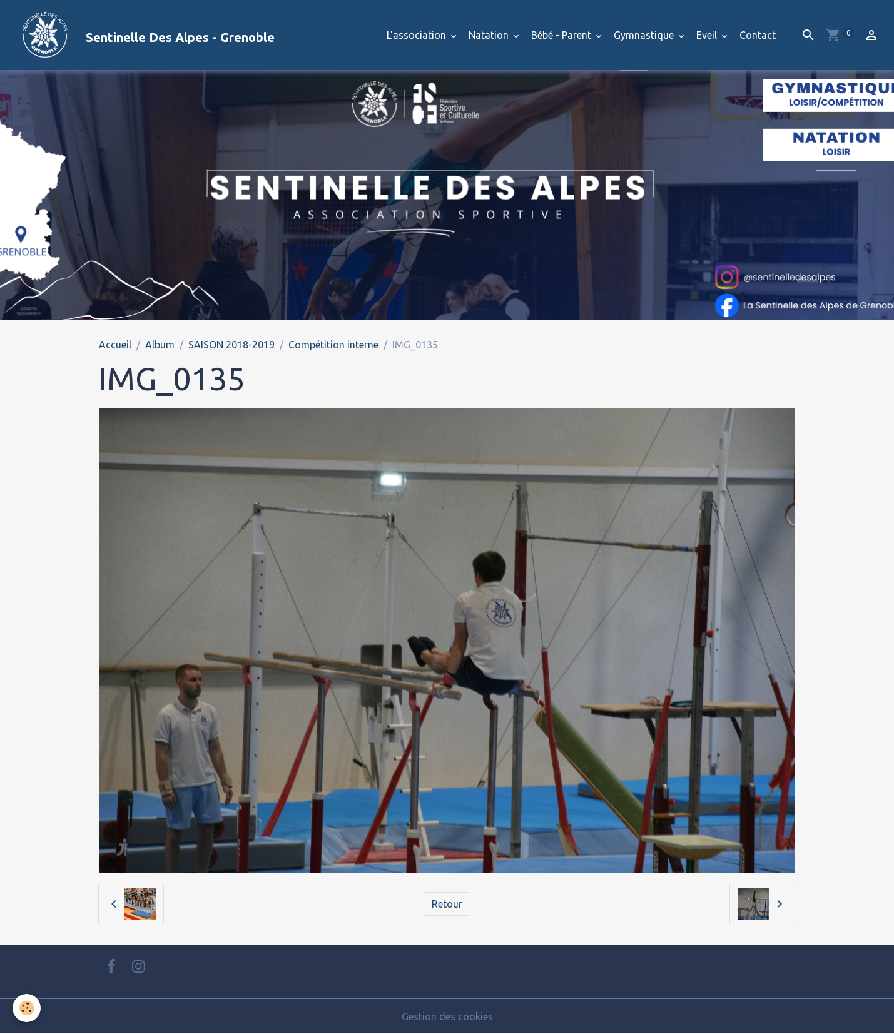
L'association (418, 35)
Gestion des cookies (447, 1016)
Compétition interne (333, 344)
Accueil (115, 344)
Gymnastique (645, 35)
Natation (490, 35)
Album (160, 344)
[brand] (142, 35)
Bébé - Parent (562, 35)
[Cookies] (27, 1008)
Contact (757, 35)
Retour (447, 904)
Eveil (707, 35)
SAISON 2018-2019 (231, 344)
